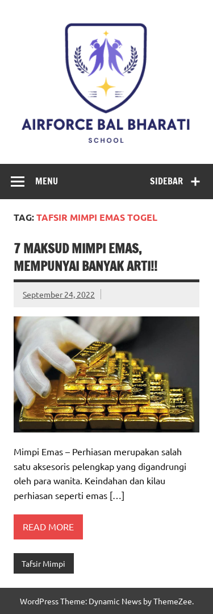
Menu (46, 181)
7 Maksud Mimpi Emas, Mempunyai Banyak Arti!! (85, 257)
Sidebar (166, 181)
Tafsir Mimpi (43, 563)
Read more (48, 526)
